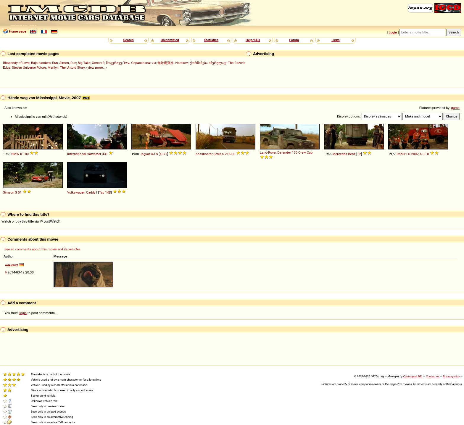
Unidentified (170, 40)
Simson (8, 192)
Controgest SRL (412, 376)
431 (105, 154)
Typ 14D (105, 192)
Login (393, 32)
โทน (126, 63)
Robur (401, 154)
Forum (294, 40)
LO (408, 154)
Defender (284, 152)
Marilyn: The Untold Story (66, 67)
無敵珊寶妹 (165, 63)
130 (294, 152)
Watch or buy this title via (30, 221)
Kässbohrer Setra (208, 154)
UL (233, 154)
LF (424, 154)
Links (335, 40)
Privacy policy (451, 376)
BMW (15, 154)
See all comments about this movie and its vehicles (42, 249)
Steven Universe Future (29, 67)
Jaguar (145, 154)
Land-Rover (268, 152)
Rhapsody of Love (16, 63)
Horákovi (181, 63)
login (23, 313)
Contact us (432, 376)
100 (26, 154)
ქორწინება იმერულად (208, 63)
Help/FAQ (253, 40)
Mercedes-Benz (343, 154)
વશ (154, 63)
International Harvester (84, 154)
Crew (302, 152)
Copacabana (140, 63)
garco (455, 108)
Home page (17, 31)
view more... (97, 67)
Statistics (211, 40)
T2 (359, 154)
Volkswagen (76, 192)
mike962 (11, 265)
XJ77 (163, 154)
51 (20, 192)
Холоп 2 (98, 63)
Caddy (91, 192)
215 (228, 154)
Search (128, 40)
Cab (309, 152)
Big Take (84, 63)
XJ (153, 154)
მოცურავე (114, 63)
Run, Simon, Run (64, 63)
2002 (414, 154)
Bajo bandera (41, 63)
